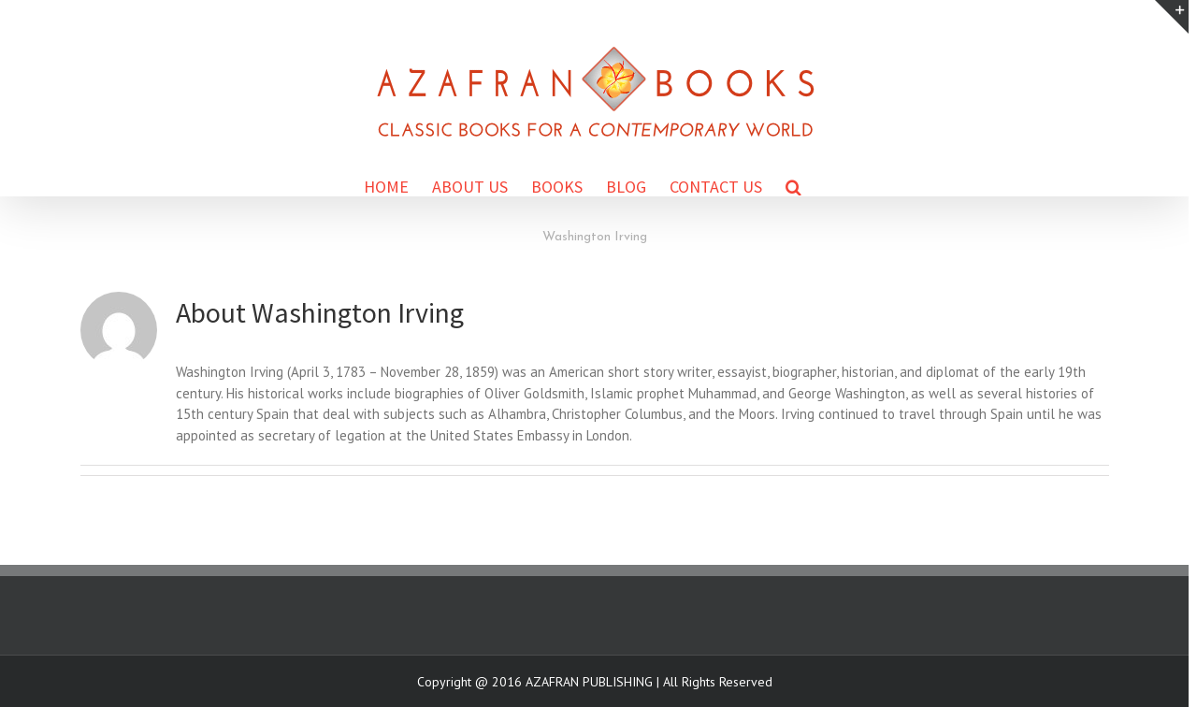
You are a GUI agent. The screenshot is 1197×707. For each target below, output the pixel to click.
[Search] (793, 185)
